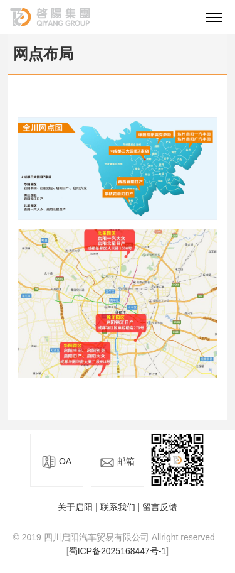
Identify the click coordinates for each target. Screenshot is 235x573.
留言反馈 (159, 507)
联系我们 (117, 507)
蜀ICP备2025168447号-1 (118, 551)
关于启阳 (75, 507)
